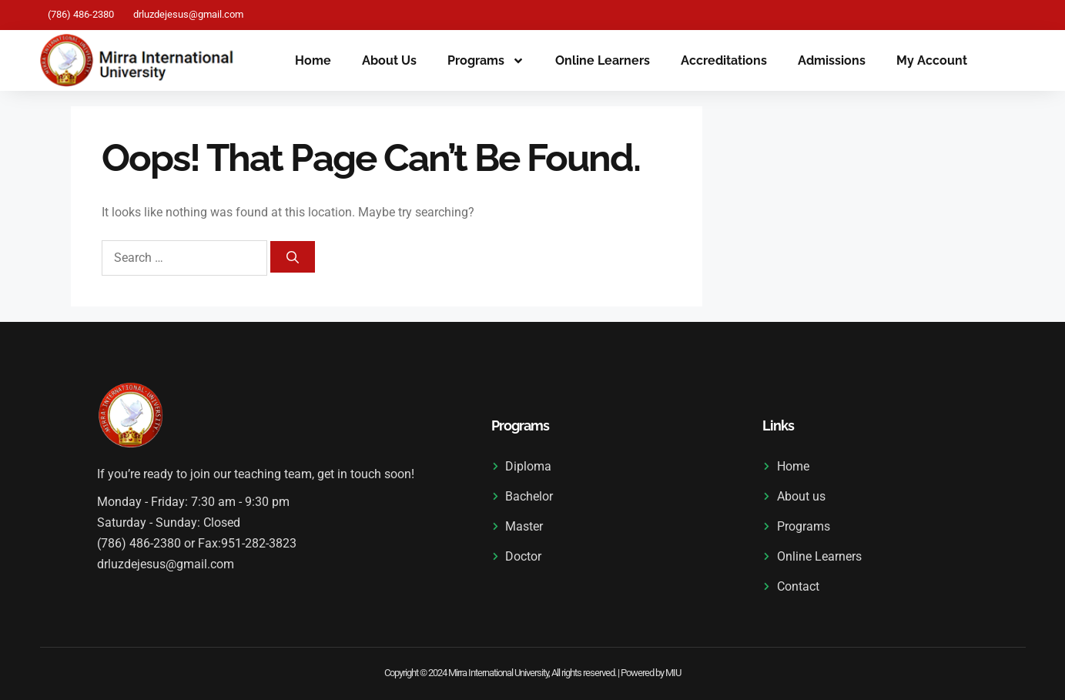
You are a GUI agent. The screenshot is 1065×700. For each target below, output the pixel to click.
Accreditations (724, 60)
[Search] (292, 257)
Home (313, 60)
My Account (931, 60)
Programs (485, 61)
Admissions (832, 60)
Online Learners (602, 60)
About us (389, 60)
